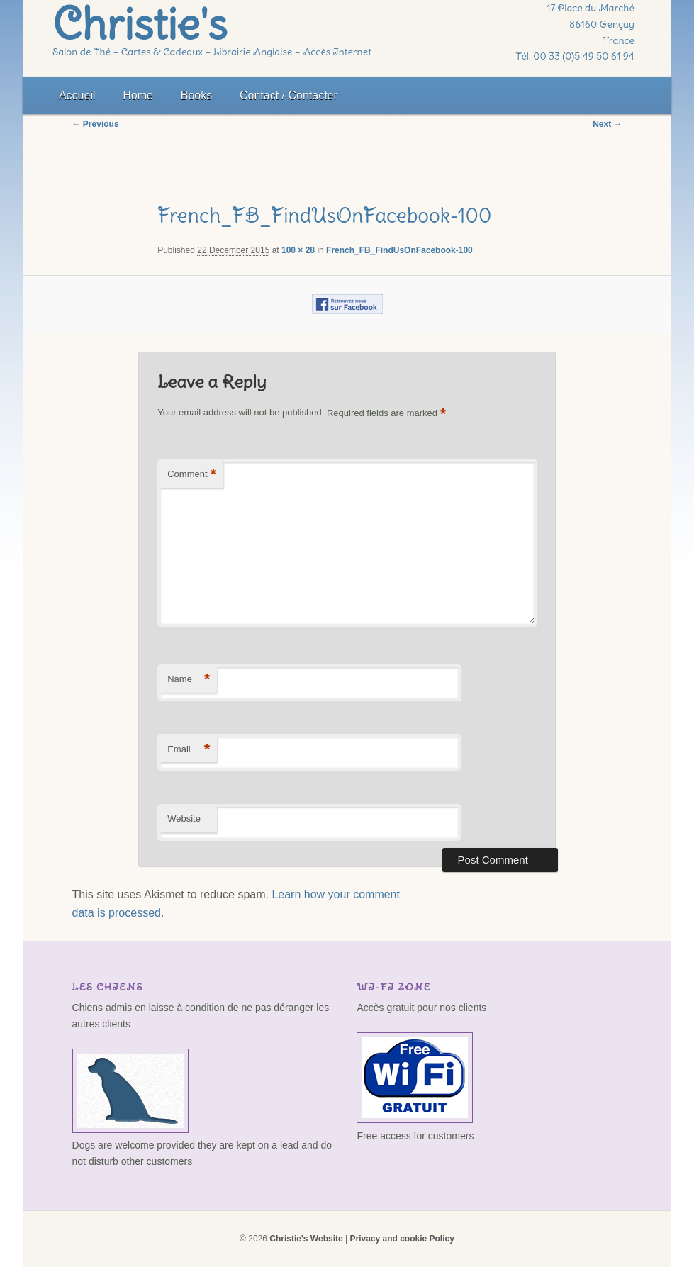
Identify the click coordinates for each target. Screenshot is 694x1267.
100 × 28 (298, 250)
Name (188, 679)
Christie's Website (305, 1239)
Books (196, 95)
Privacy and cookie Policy (401, 1239)
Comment (191, 474)
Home (138, 95)
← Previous (95, 124)
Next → (607, 124)
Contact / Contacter (288, 95)
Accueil (77, 95)
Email (188, 749)
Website (184, 818)
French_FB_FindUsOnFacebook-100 (399, 250)
